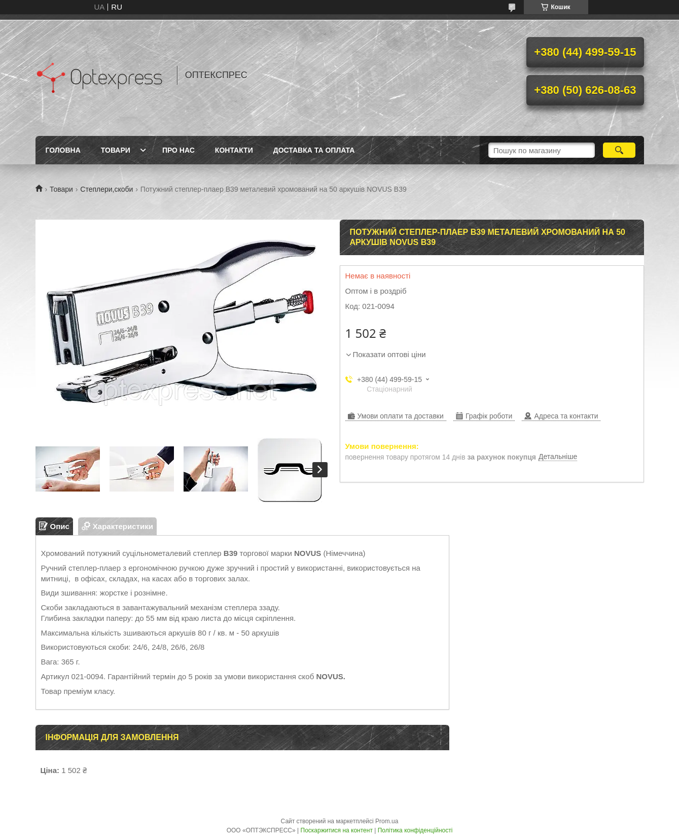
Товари (115, 150)
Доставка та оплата (314, 150)
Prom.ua (386, 821)
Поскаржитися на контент (337, 830)
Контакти (234, 150)
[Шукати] (619, 150)
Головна (63, 150)
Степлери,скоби (106, 189)
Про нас (178, 150)
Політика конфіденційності (415, 830)
